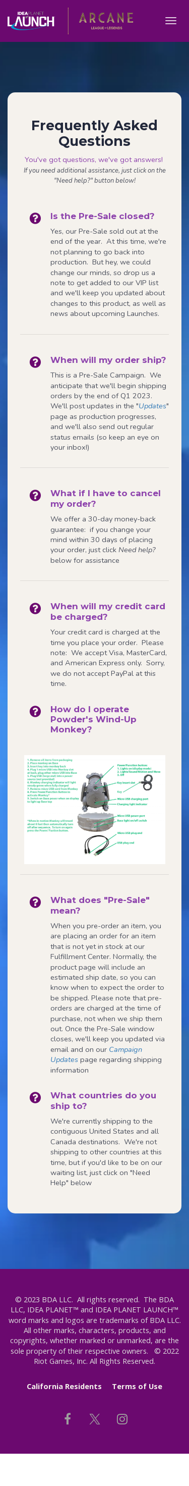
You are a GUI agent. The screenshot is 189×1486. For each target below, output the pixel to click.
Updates (152, 406)
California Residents (64, 1386)
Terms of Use (137, 1386)
